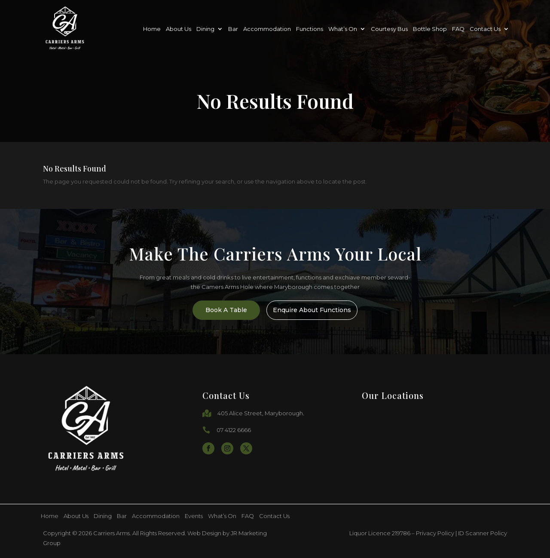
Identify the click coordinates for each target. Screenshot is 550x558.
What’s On (342, 29)
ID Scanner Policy (482, 533)
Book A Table (220, 310)
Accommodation (267, 29)
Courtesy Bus (389, 29)
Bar (233, 29)
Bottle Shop (430, 29)
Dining (205, 29)
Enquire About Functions (321, 310)
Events (194, 516)
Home (152, 29)
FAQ (458, 29)
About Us (178, 29)
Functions (309, 29)
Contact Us (485, 29)
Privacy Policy (435, 533)
